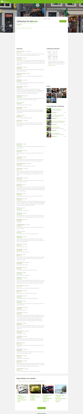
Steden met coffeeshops (24, 18)
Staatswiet (50, 65)
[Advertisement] (41, 38)
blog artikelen (22, 381)
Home (18, 18)
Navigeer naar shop (27, 28)
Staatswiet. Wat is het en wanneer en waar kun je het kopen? (60, 398)
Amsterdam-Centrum (38, 18)
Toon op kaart (63, 21)
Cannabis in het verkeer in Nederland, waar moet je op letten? (47, 398)
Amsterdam (31, 18)
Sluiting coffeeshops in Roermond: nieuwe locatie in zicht (22, 398)
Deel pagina (19, 28)
